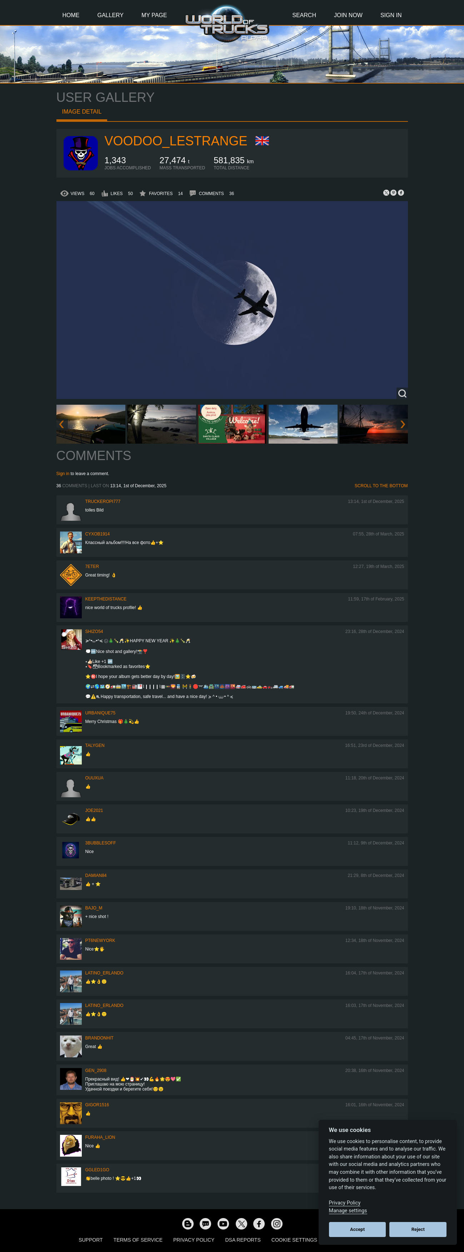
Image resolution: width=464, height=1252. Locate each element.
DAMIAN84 (96, 875)
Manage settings (348, 1211)
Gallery (111, 15)
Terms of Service (138, 1240)
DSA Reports (242, 1240)
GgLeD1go (97, 1169)
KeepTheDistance (106, 599)
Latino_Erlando (104, 973)
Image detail (82, 112)
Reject (418, 1229)
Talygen (95, 745)
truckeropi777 (103, 501)
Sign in (63, 473)
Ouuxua (94, 777)
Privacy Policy (193, 1240)
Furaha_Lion (100, 1137)
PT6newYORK (100, 940)
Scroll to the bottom (381, 485)
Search (304, 15)
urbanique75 (100, 712)
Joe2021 (94, 810)
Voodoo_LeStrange (176, 141)
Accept (357, 1229)
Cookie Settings (294, 1240)
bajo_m (94, 908)
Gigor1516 (97, 1104)
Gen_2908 (95, 1070)
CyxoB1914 (97, 534)
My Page (154, 15)
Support (91, 1240)
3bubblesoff (100, 843)
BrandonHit (99, 1038)
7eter (92, 566)
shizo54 (94, 631)
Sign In (391, 15)
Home (71, 15)
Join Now (348, 15)
